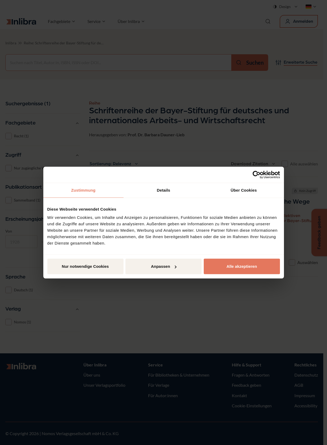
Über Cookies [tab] (244, 190)
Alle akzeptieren (241, 266)
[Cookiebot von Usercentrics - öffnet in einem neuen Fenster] (256, 175)
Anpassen (163, 266)
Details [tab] (163, 190)
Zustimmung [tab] (83, 190)
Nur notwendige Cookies (85, 266)
